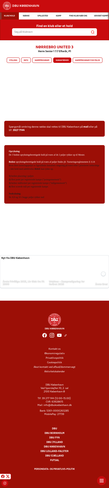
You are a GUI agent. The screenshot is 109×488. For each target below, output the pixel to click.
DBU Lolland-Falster (54, 451)
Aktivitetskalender (54, 371)
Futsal (54, 460)
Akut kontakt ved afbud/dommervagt (54, 367)
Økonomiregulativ (54, 353)
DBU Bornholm (54, 433)
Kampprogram (42, 60)
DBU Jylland (54, 442)
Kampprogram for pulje (87, 60)
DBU (54, 429)
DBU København (54, 447)
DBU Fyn (54, 438)
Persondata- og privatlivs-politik (54, 469)
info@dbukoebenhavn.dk (58, 405)
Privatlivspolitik (54, 358)
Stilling (13, 60)
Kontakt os (55, 349)
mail (85, 127)
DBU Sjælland (54, 456)
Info (26, 60)
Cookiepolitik (54, 362)
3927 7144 (19, 130)
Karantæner (62, 60)
